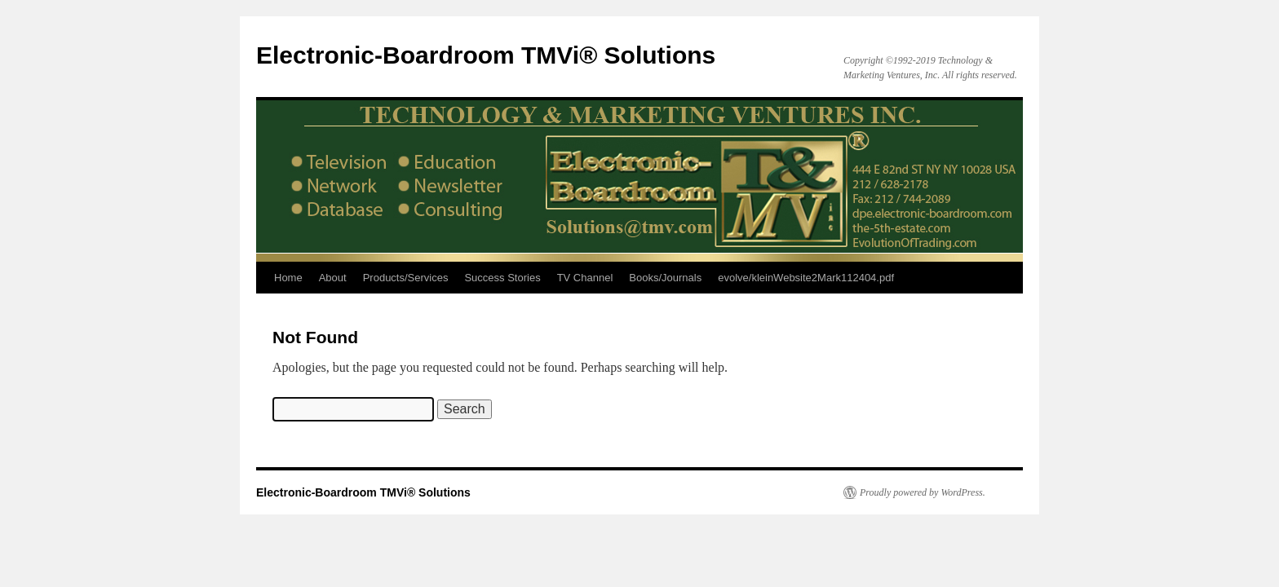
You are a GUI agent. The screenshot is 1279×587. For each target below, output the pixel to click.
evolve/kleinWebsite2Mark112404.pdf (806, 277)
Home (288, 277)
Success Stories (502, 277)
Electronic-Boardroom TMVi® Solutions (485, 55)
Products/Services (406, 277)
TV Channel (585, 277)
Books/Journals (665, 277)
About (333, 277)
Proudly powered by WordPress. (922, 492)
